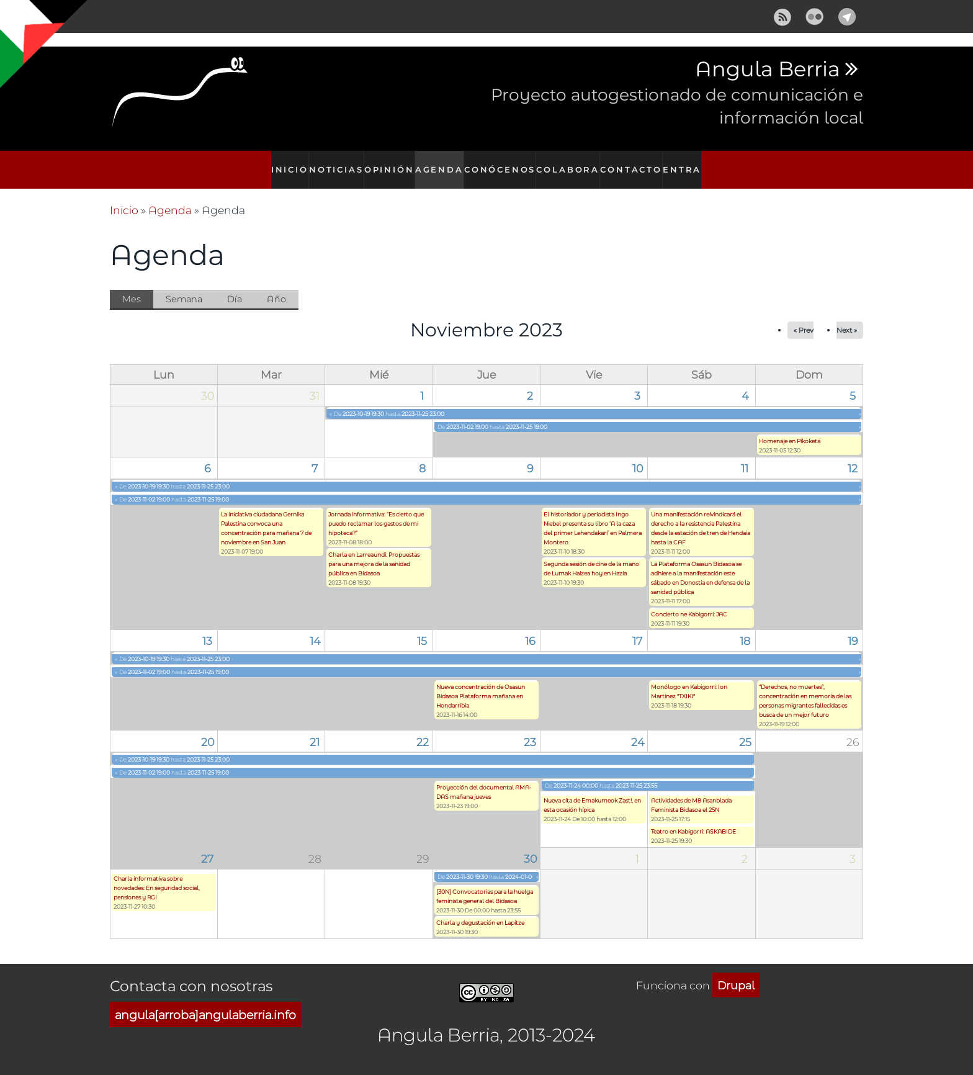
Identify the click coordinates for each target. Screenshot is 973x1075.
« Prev (804, 317)
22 (422, 728)
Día (234, 286)
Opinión (389, 163)
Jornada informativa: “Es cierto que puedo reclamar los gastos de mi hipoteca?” (376, 510)
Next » (846, 317)
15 (422, 627)
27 (207, 845)
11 (744, 455)
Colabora (570, 163)
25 (745, 728)
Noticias (333, 163)
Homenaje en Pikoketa (789, 428)
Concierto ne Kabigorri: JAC (689, 600)
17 (637, 627)
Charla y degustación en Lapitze (480, 910)
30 (530, 845)
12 (853, 455)
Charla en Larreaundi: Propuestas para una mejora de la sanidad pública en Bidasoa (373, 551)
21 (315, 728)
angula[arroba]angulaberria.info (205, 1001)
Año (276, 286)
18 (745, 627)
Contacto (634, 163)
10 (637, 455)
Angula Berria (767, 69)
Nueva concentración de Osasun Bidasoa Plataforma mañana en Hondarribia (480, 682)
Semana (184, 286)
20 (207, 728)
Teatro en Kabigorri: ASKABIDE (693, 818)
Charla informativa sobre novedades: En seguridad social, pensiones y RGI (157, 874)
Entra (689, 163)
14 (315, 627)
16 (530, 627)
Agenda (442, 163)
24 (637, 728)
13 (207, 627)
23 (530, 728)
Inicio (283, 163)
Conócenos (504, 163)
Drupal (736, 971)
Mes (137, 287)
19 (853, 627)
